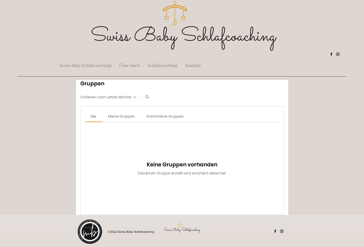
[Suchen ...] (147, 96)
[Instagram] (338, 54)
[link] (93, 116)
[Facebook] (331, 54)
